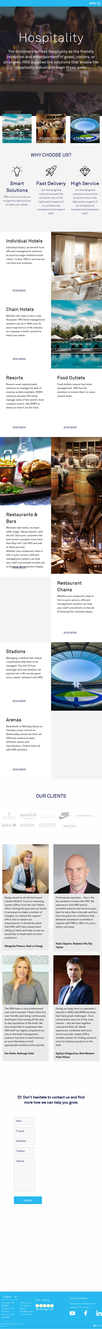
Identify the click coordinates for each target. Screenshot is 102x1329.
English (7, 1296)
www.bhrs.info (26, 1314)
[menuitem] (10, 1297)
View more (19, 290)
